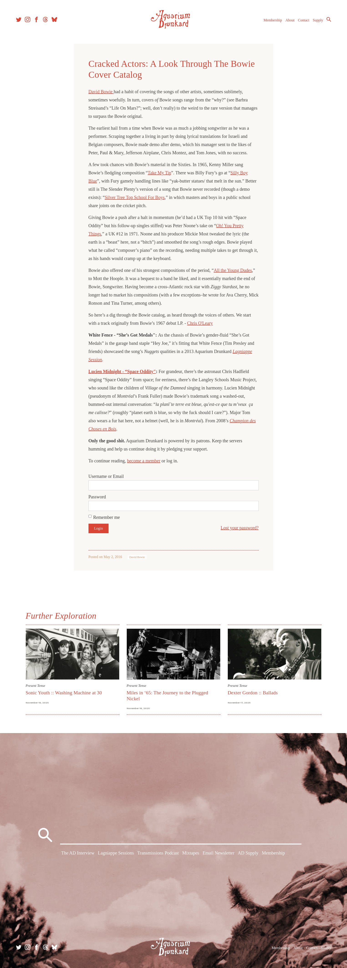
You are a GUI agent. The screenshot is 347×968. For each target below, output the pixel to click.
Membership (272, 20)
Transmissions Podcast (158, 852)
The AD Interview (77, 852)
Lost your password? (240, 527)
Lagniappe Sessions (116, 852)
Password (97, 496)
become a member (143, 460)
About (289, 20)
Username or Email (106, 476)
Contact (303, 20)
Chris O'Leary (200, 323)
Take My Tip (159, 172)
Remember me (106, 517)
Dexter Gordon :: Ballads (253, 692)
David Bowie (101, 91)
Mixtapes (190, 852)
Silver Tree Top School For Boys (135, 197)
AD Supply (248, 852)
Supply (318, 20)
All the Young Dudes (233, 270)
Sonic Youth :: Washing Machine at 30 (64, 692)
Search (329, 19)
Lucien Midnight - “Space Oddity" (122, 371)
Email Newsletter (218, 852)
